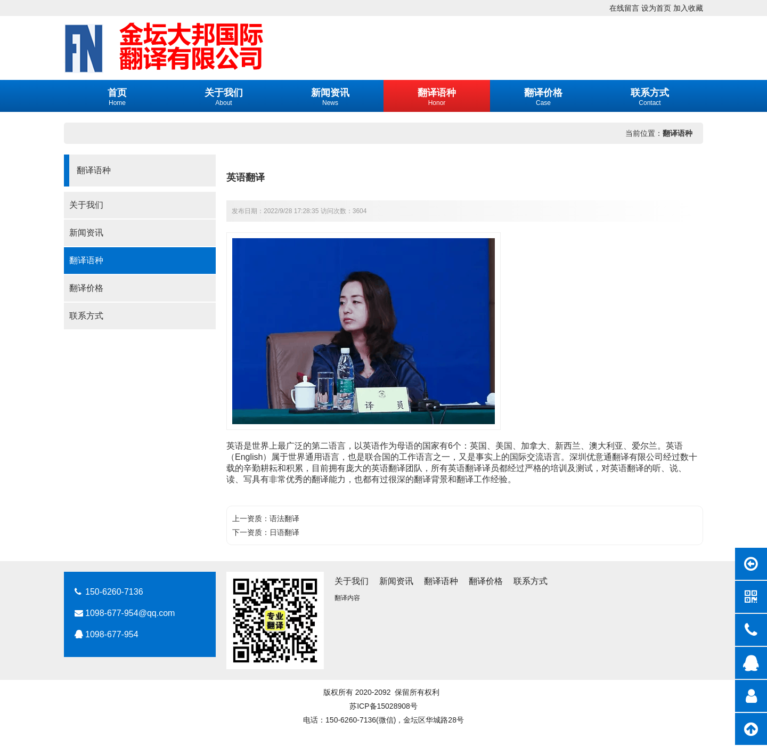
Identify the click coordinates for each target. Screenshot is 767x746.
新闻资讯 (86, 232)
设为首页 (656, 8)
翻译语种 (677, 133)
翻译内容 (347, 598)
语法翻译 (284, 518)
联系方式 (86, 315)
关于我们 (86, 204)
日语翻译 (284, 532)
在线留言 (624, 8)
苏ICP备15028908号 (383, 706)
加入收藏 (688, 8)
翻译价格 (86, 288)
